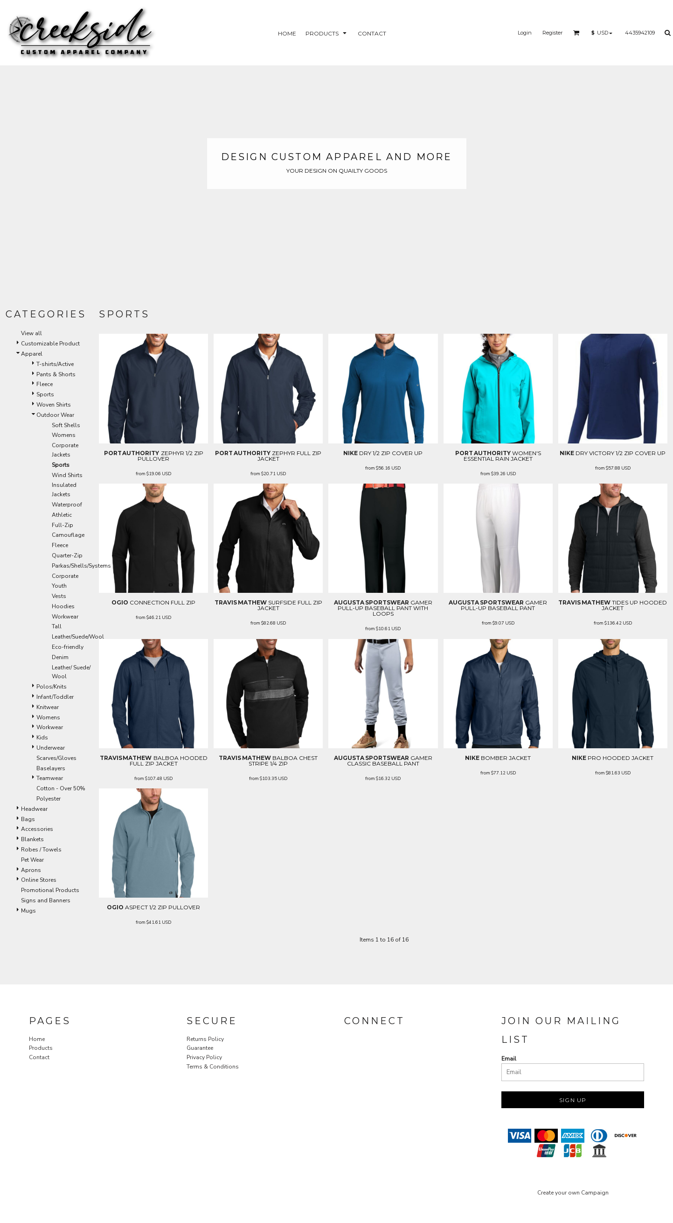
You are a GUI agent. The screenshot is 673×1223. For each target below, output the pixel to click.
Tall (57, 626)
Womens (64, 435)
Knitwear (47, 707)
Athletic (62, 515)
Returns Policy (205, 1039)
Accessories (37, 829)
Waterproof (67, 504)
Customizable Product (50, 343)
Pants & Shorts (56, 374)
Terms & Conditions (213, 1066)
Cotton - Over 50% (60, 788)
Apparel (31, 354)
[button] (576, 32)
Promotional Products (50, 890)
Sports (45, 394)
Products (41, 1048)
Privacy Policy (204, 1057)
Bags (28, 819)
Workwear (65, 616)
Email (508, 1058)
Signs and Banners (45, 900)
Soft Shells (66, 425)
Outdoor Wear (55, 415)
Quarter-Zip (67, 555)
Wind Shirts (67, 475)
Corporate (65, 576)
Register (552, 32)
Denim (60, 657)
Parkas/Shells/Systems (81, 565)
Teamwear (49, 778)
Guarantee (200, 1048)
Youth (59, 586)
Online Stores (38, 880)
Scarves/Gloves (56, 758)
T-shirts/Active (55, 364)
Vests (59, 596)
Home (37, 1039)
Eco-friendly (67, 647)
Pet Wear (32, 860)
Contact (39, 1057)
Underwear (50, 748)
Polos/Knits (51, 686)
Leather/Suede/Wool (78, 636)
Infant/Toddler (55, 697)
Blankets (32, 839)
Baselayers (50, 768)
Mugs (28, 910)
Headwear (34, 809)
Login (525, 32)
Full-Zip (62, 525)
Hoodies (63, 606)
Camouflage (68, 535)
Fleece (44, 384)
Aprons (31, 870)
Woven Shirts (53, 404)
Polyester (48, 798)
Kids (42, 737)
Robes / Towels (41, 849)
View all (31, 333)
